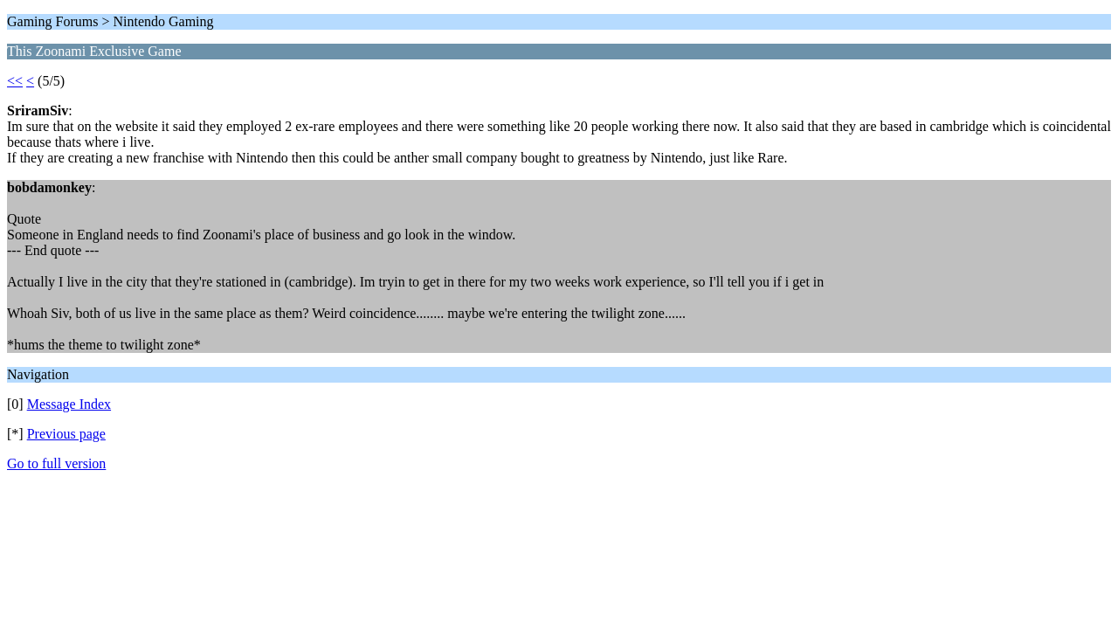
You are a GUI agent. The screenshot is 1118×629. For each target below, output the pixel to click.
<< (15, 80)
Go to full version (56, 463)
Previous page (66, 433)
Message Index (69, 404)
